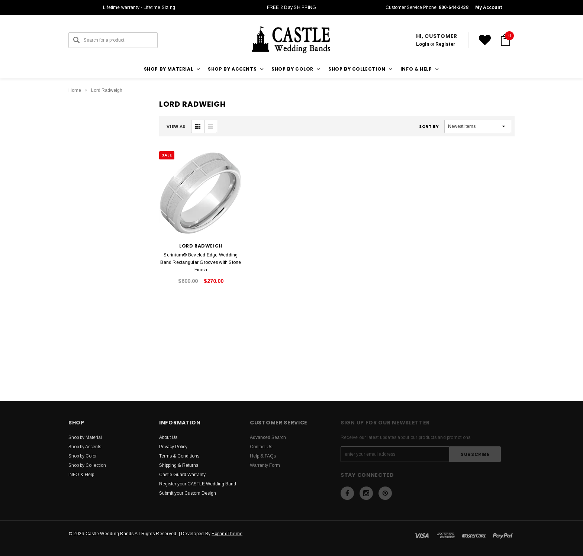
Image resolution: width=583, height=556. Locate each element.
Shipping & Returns (178, 465)
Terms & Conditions (179, 456)
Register (445, 44)
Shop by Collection (87, 465)
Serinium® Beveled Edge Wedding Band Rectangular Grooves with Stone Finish (200, 262)
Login (422, 44)
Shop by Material (85, 437)
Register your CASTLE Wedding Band (197, 483)
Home (74, 90)
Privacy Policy (173, 446)
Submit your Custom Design (187, 493)
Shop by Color (82, 456)
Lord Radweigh (106, 90)
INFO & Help (81, 474)
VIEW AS (176, 126)
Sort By (429, 126)
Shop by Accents (84, 446)
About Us (168, 437)
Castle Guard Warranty (182, 474)
